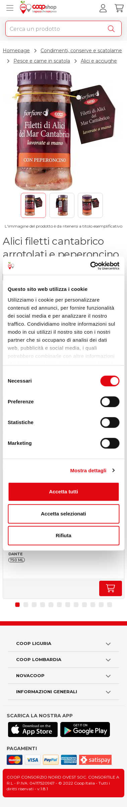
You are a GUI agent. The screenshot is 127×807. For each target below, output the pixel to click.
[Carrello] (119, 8)
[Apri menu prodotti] (8, 8)
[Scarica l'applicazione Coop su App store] (33, 729)
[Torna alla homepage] (39, 8)
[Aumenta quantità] (111, 588)
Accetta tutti (63, 491)
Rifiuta (63, 535)
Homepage (16, 51)
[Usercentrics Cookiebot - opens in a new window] (90, 265)
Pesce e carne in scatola (41, 61)
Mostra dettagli (88, 470)
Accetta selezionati (63, 513)
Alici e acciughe (99, 61)
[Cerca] (112, 28)
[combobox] (63, 28)
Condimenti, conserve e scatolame (81, 51)
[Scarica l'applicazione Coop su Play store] (85, 729)
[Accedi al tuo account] (103, 8)
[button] (17, 604)
